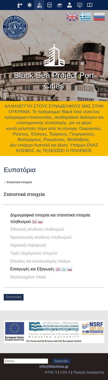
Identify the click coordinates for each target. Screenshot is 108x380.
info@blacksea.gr (53, 366)
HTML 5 (51, 372)
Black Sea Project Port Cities (54, 65)
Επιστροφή (13, 297)
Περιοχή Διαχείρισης (88, 372)
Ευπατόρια (20, 170)
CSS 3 (65, 372)
